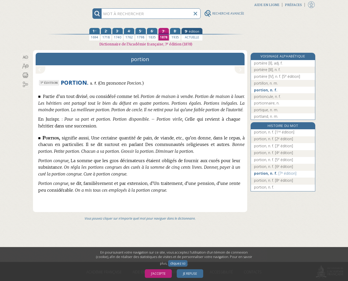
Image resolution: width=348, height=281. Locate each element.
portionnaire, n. (266, 103)
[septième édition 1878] (163, 34)
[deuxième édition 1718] (106, 34)
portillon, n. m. (266, 83)
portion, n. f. (265, 89)
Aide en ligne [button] (266, 5)
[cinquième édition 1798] (140, 34)
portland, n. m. (266, 116)
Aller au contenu (53, 5)
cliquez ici (177, 263)
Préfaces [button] (293, 5)
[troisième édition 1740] (117, 34)
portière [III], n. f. (267, 69)
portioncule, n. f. (267, 96)
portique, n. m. (266, 109)
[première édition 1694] (94, 34)
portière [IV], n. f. (277, 76)
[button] (25, 57)
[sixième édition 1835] (152, 34)
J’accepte (158, 273)
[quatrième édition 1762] (129, 34)
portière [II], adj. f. (268, 63)
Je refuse (190, 273)
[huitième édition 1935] (175, 34)
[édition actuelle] (191, 34)
